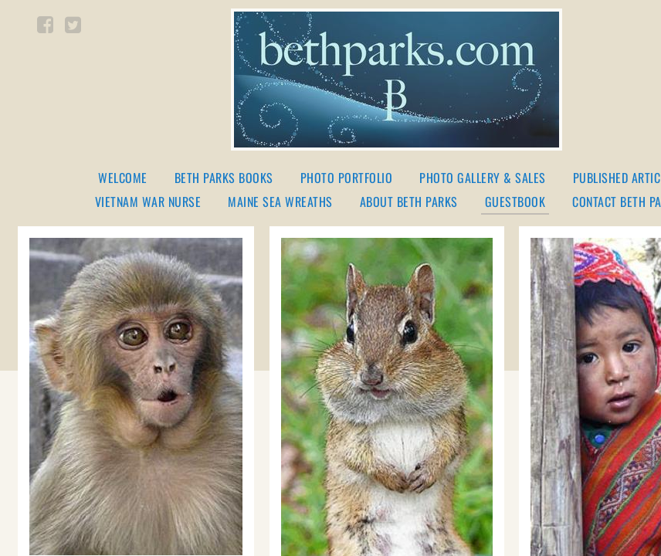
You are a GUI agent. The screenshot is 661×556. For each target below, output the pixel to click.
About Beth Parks (409, 202)
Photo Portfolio (346, 178)
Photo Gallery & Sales (482, 178)
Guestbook (515, 203)
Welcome (122, 178)
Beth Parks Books (224, 178)
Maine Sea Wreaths (280, 202)
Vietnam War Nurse (148, 202)
